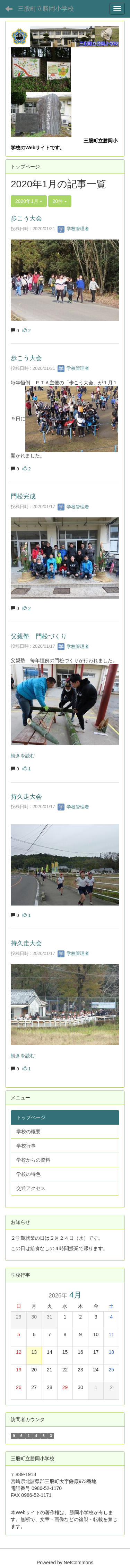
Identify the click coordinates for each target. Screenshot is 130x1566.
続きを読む (23, 755)
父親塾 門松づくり (39, 636)
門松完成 (23, 496)
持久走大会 (26, 796)
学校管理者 (73, 228)
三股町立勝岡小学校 (46, 8)
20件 (60, 201)
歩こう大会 (26, 218)
